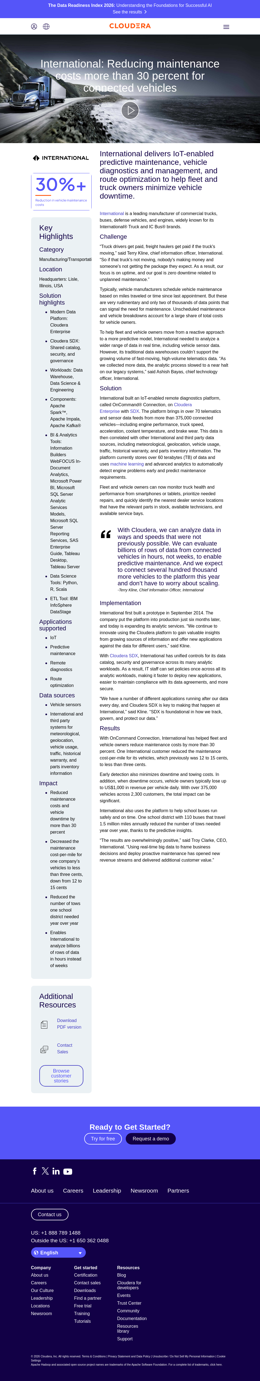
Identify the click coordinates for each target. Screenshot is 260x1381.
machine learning (127, 464)
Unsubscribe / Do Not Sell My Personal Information (184, 1356)
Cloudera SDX (124, 655)
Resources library (127, 1328)
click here (215, 1364)
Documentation (132, 1318)
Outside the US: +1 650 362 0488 (70, 1240)
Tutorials (82, 1321)
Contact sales (87, 1282)
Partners (178, 1190)
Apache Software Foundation (149, 1364)
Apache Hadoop (41, 1364)
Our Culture (42, 1290)
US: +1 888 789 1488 (56, 1233)
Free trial (82, 1306)
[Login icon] (34, 27)
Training (82, 1313)
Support (125, 1339)
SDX (134, 411)
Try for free (103, 1138)
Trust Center (129, 1303)
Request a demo (151, 1138)
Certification (85, 1275)
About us (42, 1190)
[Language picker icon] (46, 27)
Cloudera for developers (129, 1285)
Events (124, 1295)
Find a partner (88, 1298)
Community (128, 1310)
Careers (73, 1190)
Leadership (107, 1190)
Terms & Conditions (94, 1356)
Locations (40, 1306)
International (112, 213)
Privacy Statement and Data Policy (129, 1356)
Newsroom (144, 1190)
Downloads (85, 1290)
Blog (121, 1275)
